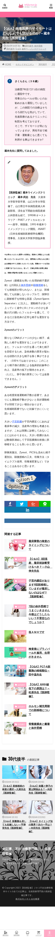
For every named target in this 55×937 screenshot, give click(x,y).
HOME (8, 64)
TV (27, 933)
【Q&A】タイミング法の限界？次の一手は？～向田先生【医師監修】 (41, 826)
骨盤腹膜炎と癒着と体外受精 (39, 725)
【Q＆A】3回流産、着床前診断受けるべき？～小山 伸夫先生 (40, 564)
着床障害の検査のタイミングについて (39, 545)
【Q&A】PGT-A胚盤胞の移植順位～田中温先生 (39, 670)
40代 (23, 667)
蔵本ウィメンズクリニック (34, 49)
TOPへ (49, 933)
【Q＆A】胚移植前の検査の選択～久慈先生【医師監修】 (14, 789)
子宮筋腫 (17, 421)
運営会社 (5, 933)
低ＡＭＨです (36, 632)
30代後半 (29, 46)
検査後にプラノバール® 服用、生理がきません (39, 652)
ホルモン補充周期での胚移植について (39, 710)
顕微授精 (38, 285)
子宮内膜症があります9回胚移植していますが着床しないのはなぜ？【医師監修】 (39, 588)
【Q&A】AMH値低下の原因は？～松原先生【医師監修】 (39, 690)
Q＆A (18, 49)
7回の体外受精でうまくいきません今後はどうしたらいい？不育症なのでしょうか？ (39, 614)
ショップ (38, 933)
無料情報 (16, 933)
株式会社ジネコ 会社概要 (27, 899)
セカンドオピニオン (25, 64)
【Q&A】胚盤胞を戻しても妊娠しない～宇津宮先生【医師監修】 (14, 824)
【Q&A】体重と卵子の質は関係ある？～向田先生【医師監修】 (41, 789)
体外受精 (38, 46)
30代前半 (21, 581)
